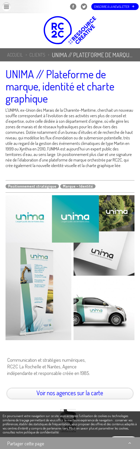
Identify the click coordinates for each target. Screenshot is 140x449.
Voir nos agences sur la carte (70, 393)
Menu (11, 6)
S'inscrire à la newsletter (111, 7)
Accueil (15, 55)
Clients (37, 55)
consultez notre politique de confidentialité (31, 432)
